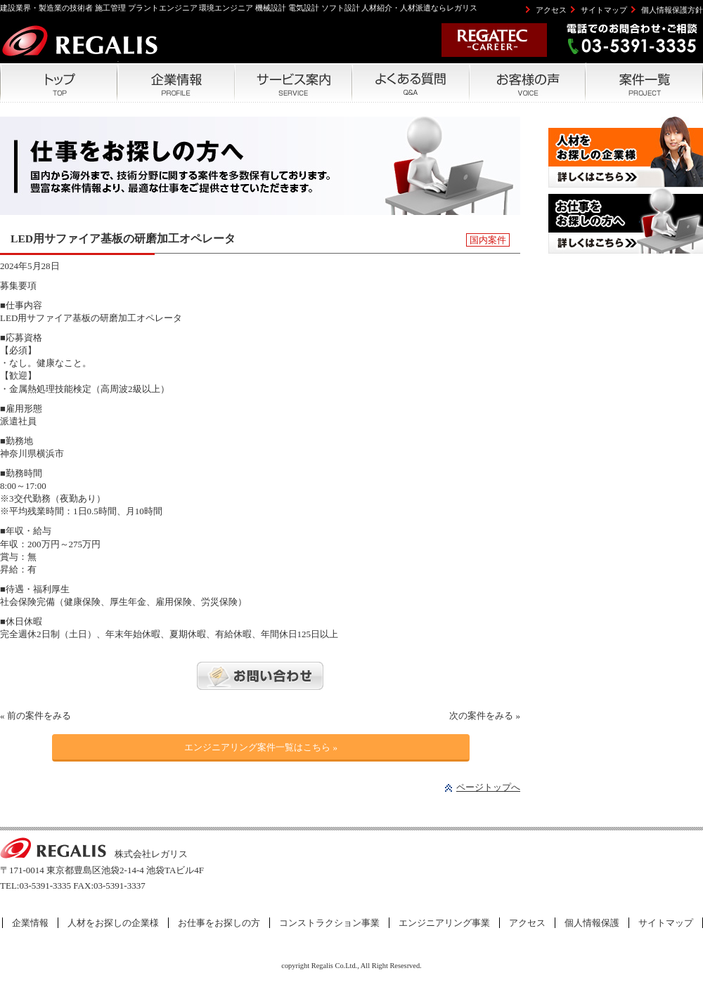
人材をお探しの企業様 (113, 923)
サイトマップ (604, 10)
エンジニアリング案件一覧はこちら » (260, 747)
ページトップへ (488, 787)
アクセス (551, 10)
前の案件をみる (39, 715)
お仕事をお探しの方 (219, 923)
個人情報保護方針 (672, 10)
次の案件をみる (481, 715)
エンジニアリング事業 (444, 923)
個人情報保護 (592, 923)
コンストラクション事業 (329, 923)
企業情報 (30, 923)
